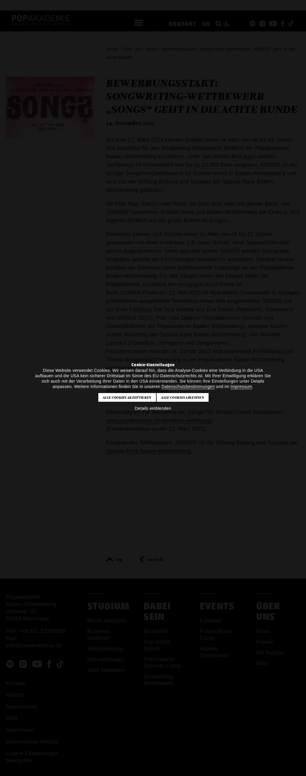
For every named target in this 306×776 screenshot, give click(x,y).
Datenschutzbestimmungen (188, 386)
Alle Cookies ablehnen (182, 397)
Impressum (241, 386)
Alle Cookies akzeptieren (127, 397)
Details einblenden (153, 408)
